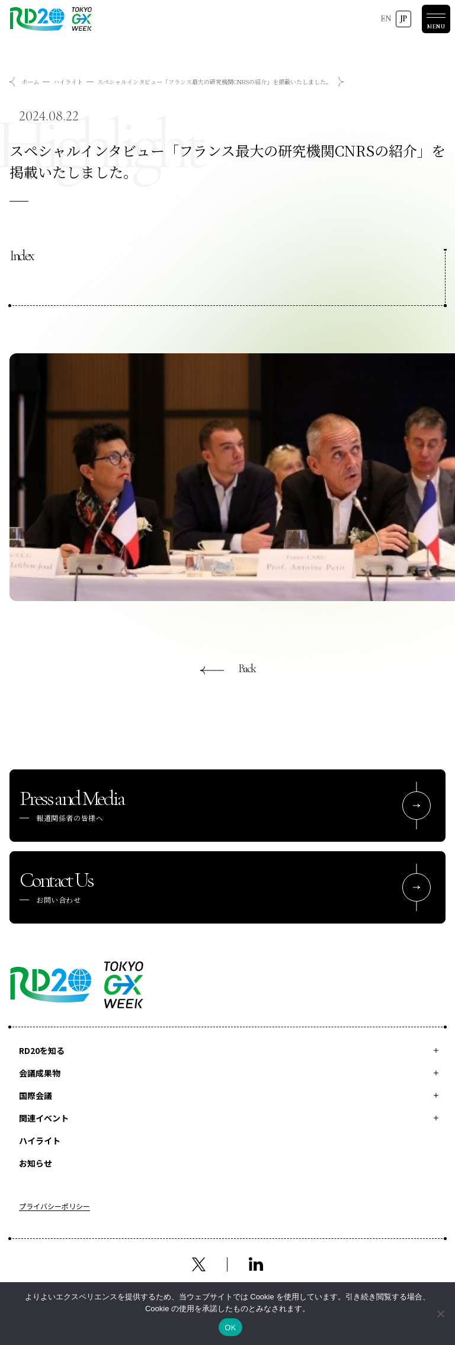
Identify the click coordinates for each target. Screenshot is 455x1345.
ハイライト (68, 81)
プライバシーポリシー (54, 1207)
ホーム (30, 81)
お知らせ (35, 1163)
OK (230, 1327)
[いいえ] (440, 1314)
